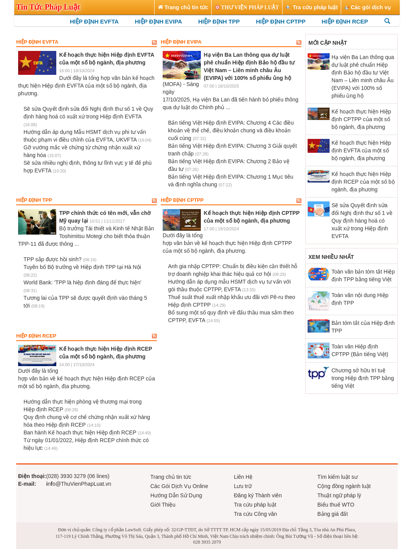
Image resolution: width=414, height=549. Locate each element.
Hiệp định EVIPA (181, 42)
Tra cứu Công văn (255, 514)
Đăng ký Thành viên (258, 495)
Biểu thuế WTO (335, 505)
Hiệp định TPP (34, 200)
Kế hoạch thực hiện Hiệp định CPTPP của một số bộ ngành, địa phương (361, 119)
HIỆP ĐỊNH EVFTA (94, 21)
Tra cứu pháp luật (255, 505)
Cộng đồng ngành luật (343, 486)
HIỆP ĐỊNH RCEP (345, 21)
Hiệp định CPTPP (182, 200)
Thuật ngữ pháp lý (339, 495)
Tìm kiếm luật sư (337, 477)
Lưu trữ (243, 486)
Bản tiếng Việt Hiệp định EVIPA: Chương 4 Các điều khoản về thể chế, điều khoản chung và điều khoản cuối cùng (231, 130)
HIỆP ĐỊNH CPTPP (281, 21)
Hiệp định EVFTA (37, 42)
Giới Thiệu (162, 505)
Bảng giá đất (332, 514)
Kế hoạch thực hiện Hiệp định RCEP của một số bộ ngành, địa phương (363, 182)
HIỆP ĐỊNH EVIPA (158, 21)
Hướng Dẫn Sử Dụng (176, 495)
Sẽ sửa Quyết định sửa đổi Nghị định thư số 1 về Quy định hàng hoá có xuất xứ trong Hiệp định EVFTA (88, 116)
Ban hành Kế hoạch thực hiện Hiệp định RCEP (87, 432)
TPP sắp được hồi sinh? (60, 259)
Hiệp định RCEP (36, 336)
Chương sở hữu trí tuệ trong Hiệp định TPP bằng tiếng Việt (363, 378)
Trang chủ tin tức (170, 477)
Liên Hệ (243, 477)
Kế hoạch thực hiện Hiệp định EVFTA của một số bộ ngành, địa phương (361, 150)
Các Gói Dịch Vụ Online (179, 486)
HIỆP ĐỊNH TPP (219, 21)
